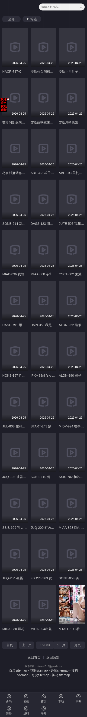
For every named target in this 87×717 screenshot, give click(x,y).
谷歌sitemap (39, 670)
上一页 (27, 645)
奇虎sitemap (40, 675)
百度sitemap (18, 670)
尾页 (77, 645)
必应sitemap (59, 670)
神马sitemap (61, 675)
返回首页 (34, 657)
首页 (9, 645)
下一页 (60, 645)
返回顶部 (52, 657)
